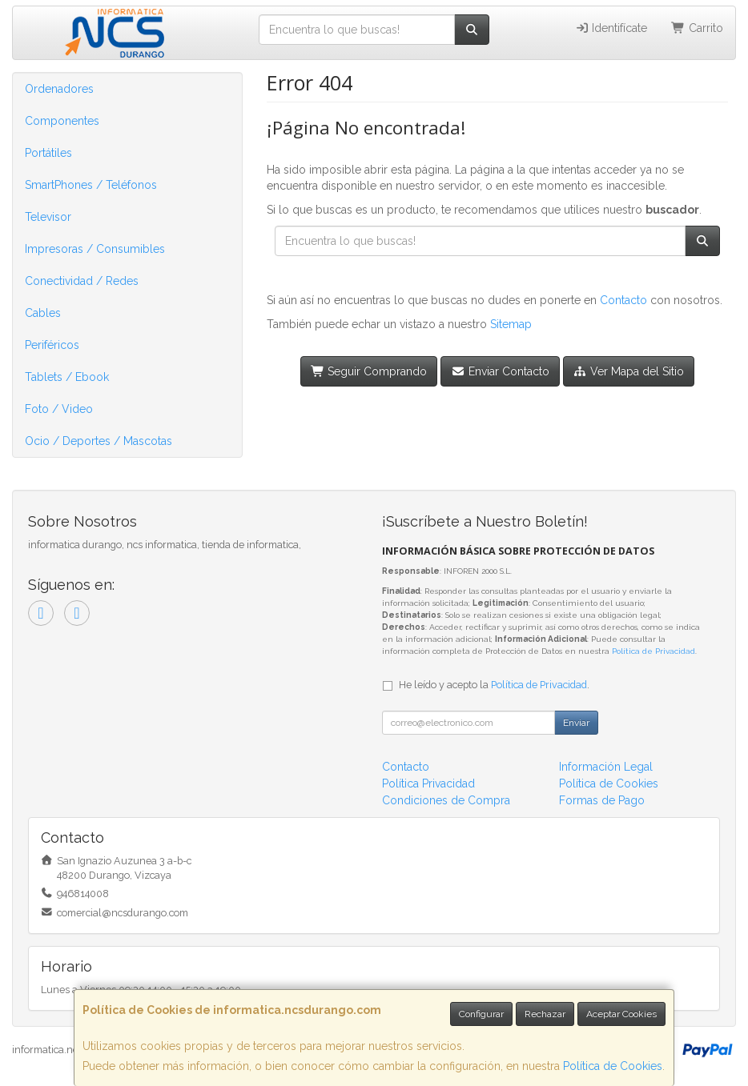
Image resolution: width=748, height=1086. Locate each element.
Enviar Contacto (500, 371)
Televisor (48, 216)
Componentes (62, 120)
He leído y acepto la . (494, 685)
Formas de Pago (602, 800)
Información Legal (606, 766)
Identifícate (611, 28)
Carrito (697, 28)
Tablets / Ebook (67, 377)
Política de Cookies (612, 1066)
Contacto (623, 300)
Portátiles (48, 152)
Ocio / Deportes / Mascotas (98, 441)
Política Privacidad (428, 783)
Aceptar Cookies (621, 1014)
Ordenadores (59, 88)
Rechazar (545, 1014)
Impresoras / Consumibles (95, 248)
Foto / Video (59, 409)
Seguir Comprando (369, 371)
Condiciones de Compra (446, 800)
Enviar (576, 722)
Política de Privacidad (653, 651)
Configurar (481, 1014)
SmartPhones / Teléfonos (91, 184)
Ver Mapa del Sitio (629, 371)
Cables (43, 313)
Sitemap (511, 324)
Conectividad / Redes (82, 281)
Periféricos (52, 345)
